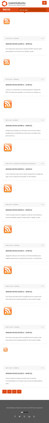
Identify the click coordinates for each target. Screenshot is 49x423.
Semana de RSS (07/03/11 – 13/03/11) (19, 332)
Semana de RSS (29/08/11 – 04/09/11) (19, 125)
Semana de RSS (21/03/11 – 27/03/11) (19, 251)
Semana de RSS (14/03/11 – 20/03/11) (19, 292)
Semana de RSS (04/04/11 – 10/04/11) (19, 169)
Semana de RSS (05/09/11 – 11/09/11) (19, 85)
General (16, 38)
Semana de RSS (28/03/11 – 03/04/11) (19, 210)
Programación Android (27, 163)
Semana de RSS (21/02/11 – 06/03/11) (19, 373)
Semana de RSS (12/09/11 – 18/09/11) (19, 44)
